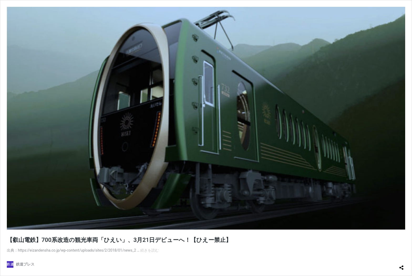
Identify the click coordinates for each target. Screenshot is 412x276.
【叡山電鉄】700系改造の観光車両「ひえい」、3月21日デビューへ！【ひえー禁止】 (119, 240)
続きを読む (149, 250)
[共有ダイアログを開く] (401, 265)
